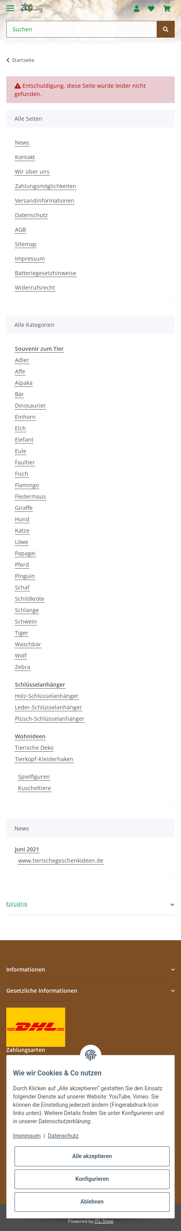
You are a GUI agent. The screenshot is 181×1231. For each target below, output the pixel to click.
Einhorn (25, 417)
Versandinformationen (44, 200)
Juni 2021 (27, 849)
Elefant (24, 439)
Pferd (22, 564)
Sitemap (26, 244)
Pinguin (25, 576)
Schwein (26, 621)
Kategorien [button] (16, 904)
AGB (20, 229)
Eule (20, 451)
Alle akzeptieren (92, 1156)
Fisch (21, 473)
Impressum (30, 258)
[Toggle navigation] (10, 5)
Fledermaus (30, 496)
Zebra (22, 667)
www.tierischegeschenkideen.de (60, 860)
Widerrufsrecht (35, 287)
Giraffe (24, 507)
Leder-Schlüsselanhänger (48, 707)
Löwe (21, 542)
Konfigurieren (92, 1179)
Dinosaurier (30, 405)
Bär (19, 394)
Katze (22, 530)
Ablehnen (92, 1201)
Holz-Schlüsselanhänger (47, 696)
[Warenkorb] (167, 8)
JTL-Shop (104, 1221)
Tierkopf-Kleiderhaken (44, 759)
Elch (20, 428)
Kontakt (25, 157)
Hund (22, 519)
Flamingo (27, 485)
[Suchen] (81, 29)
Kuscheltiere (34, 788)
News (22, 142)
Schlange (27, 610)
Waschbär (28, 644)
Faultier (25, 462)
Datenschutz (31, 215)
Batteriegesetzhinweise (45, 273)
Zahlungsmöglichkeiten (45, 186)
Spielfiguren (34, 776)
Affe (20, 371)
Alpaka (24, 382)
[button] (137, 8)
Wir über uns (32, 171)
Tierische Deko (34, 747)
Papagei (25, 553)
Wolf (21, 655)
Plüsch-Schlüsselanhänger (49, 718)
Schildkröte (29, 598)
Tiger (21, 632)
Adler (22, 360)
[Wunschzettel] (151, 8)
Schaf (22, 587)
